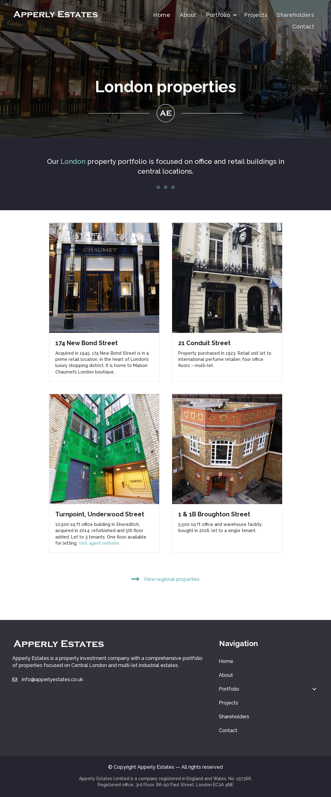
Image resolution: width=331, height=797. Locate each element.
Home (161, 15)
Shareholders (295, 15)
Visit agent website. (99, 543)
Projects (255, 15)
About (188, 15)
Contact (303, 26)
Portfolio (218, 15)
